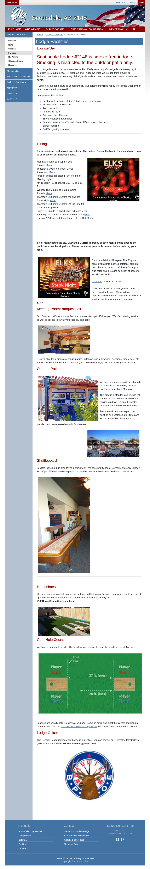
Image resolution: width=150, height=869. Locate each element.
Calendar (12, 49)
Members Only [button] (13, 71)
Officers (22, 848)
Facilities (12, 53)
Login (141, 2)
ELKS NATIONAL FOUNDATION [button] (87, 29)
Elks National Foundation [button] (18, 76)
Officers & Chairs (15, 61)
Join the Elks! (12, 2)
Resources (12, 65)
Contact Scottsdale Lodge (76, 831)
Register (133, 2)
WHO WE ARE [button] (32, 29)
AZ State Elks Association (76, 835)
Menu (49, 165)
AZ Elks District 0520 (74, 840)
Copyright (66, 861)
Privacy (77, 858)
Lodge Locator (121, 2)
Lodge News (25, 835)
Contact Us (88, 858)
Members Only (71, 844)
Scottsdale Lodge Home (30, 831)
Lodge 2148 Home (54, 34)
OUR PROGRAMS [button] (55, 29)
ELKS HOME (14, 29)
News (10, 45)
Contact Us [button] (12, 93)
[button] (135, 29)
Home (40, 34)
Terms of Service (64, 858)
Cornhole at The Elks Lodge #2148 (79, 726)
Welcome (12, 41)
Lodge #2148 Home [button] (16, 34)
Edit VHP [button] (12, 99)
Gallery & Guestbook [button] (16, 82)
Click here (97, 281)
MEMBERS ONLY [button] (118, 29)
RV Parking (13, 57)
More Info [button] (11, 88)
